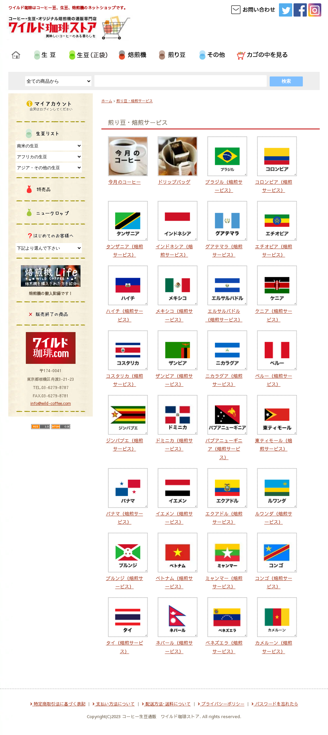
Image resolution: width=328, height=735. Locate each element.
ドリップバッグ (174, 181)
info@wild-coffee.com (50, 403)
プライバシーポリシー (221, 704)
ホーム (106, 100)
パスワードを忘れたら (274, 704)
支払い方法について (113, 704)
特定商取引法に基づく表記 (57, 704)
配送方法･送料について (166, 704)
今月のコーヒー (124, 181)
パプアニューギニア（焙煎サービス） (224, 448)
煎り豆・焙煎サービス (134, 100)
